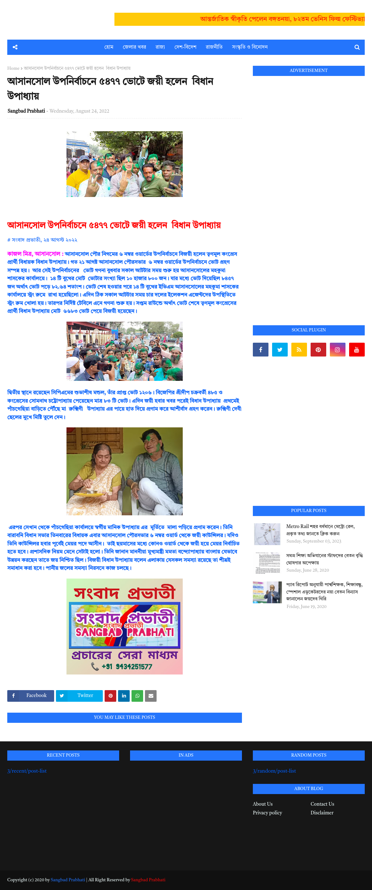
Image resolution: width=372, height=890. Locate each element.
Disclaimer (322, 813)
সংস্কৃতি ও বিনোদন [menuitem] (250, 47)
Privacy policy (267, 813)
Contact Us (322, 804)
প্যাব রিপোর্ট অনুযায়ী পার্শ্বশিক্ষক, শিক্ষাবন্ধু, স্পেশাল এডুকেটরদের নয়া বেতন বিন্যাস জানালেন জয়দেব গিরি (324, 592)
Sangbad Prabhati (26, 111)
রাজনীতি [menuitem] (214, 47)
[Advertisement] (307, 192)
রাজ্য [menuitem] (160, 47)
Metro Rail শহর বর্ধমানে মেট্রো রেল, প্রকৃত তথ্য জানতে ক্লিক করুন (320, 530)
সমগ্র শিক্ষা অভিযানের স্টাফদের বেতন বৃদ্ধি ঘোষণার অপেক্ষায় (324, 559)
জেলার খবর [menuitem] (134, 47)
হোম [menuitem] (108, 47)
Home (13, 69)
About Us (262, 804)
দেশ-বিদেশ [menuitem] (185, 47)
